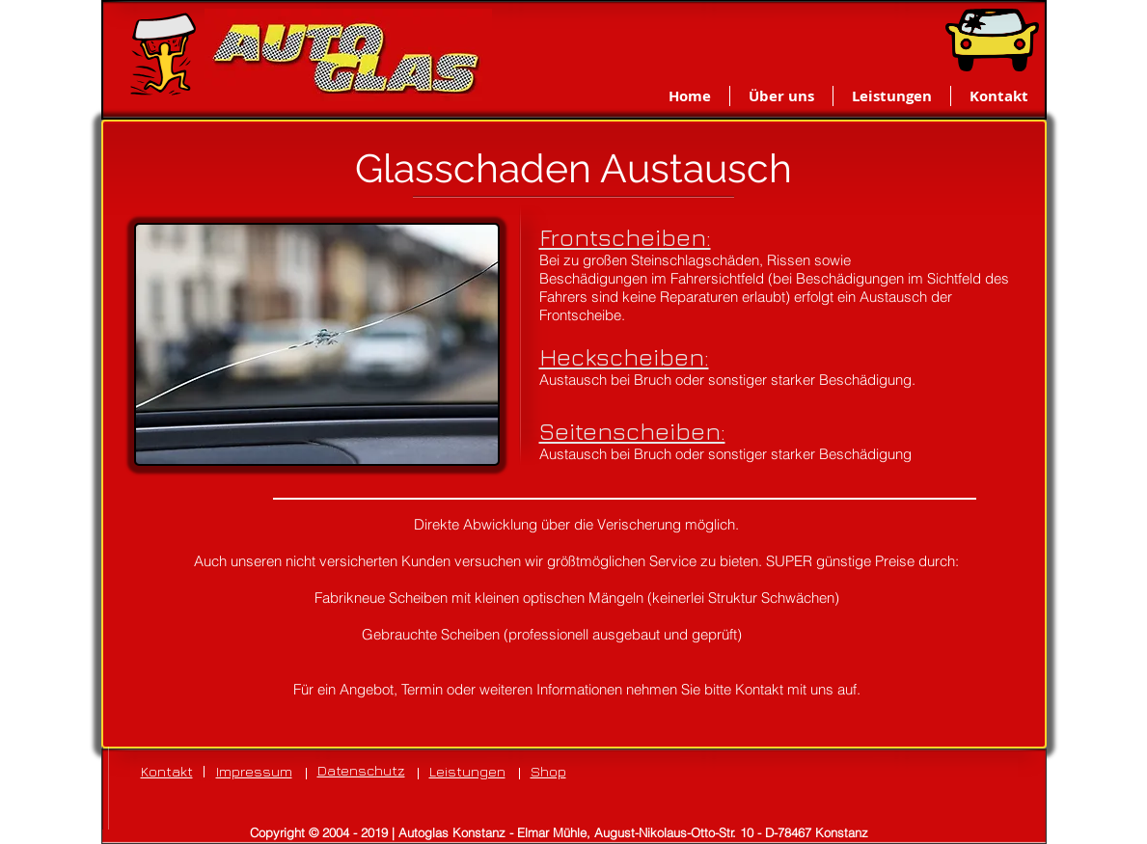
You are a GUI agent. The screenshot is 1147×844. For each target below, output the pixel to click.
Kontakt (167, 771)
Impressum (254, 771)
